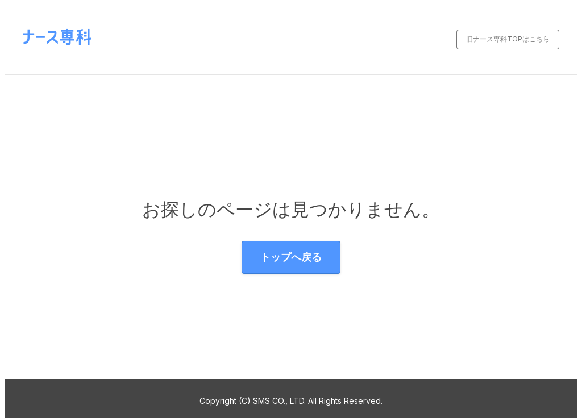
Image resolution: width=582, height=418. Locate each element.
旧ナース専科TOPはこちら (508, 39)
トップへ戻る (291, 257)
